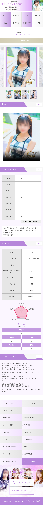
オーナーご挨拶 (29, 403)
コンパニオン (28, 410)
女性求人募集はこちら (31, 461)
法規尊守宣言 (28, 454)
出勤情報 (16, 15)
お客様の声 (27, 23)
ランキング (6, 439)
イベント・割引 (8, 425)
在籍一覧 (38, 15)
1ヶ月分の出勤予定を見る (31, 222)
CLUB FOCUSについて (11, 403)
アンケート (6, 454)
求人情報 (38, 23)
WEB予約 (6, 432)
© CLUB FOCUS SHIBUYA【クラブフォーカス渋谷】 (21, 501)
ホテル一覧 (28, 432)
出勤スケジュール (9, 418)
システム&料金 (29, 418)
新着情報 (16, 23)
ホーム (5, 15)
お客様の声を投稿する (10, 447)
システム (27, 15)
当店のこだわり (8, 410)
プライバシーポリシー (10, 461)
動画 (5, 23)
